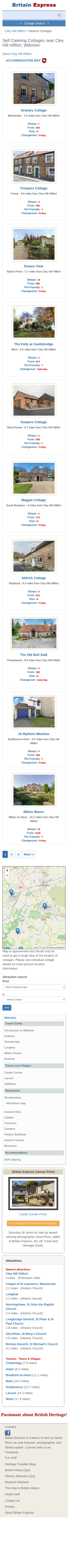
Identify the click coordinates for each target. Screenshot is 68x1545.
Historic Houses (14, 1140)
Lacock (8, 1078)
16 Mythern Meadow (33, 734)
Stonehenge (12, 1041)
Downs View (33, 266)
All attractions (12, 1097)
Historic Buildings (15, 1134)
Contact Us (12, 1500)
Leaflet (35, 947)
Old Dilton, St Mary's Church (26, 1334)
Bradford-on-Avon (18, 1375)
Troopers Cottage (33, 188)
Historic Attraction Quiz (20, 1476)
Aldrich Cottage (33, 578)
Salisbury (10, 1083)
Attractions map (16, 1103)
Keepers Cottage (34, 422)
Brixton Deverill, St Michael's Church (32, 1344)
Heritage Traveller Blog (20, 1464)
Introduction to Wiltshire (19, 1030)
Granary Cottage (34, 110)
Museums (10, 1145)
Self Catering (12, 1159)
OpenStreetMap (48, 947)
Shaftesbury (14, 1387)
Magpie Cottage (33, 500)
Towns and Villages (18, 1065)
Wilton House (12, 1053)
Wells (10, 1399)
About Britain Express (19, 1512)
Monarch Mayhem (17, 1482)
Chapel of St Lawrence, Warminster (31, 1284)
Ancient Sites (12, 1111)
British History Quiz (17, 1470)
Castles (9, 1117)
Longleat (9, 1047)
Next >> (29, 854)
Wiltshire (10, 1017)
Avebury (9, 1036)
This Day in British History (22, 1488)
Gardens (9, 1128)
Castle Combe (13, 1072)
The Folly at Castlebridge (33, 344)
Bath (9, 1381)
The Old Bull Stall (33, 655)
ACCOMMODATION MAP (23, 60)
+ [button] (7, 870)
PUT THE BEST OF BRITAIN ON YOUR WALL (33, 1223)
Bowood (9, 1058)
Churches (10, 1123)
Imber (10, 1369)
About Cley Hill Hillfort (16, 54)
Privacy (10, 1506)
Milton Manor (33, 812)
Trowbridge (14, 1363)
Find (5, 981)
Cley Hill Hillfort (15, 31)
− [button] (7, 875)
